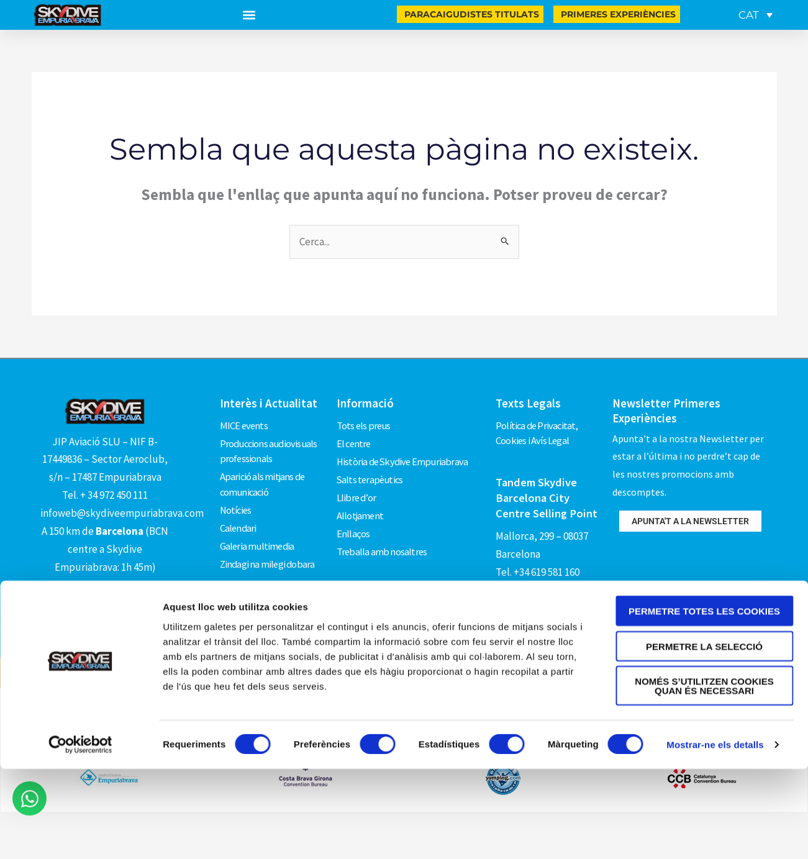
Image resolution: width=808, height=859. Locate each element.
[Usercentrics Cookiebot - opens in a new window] (80, 796)
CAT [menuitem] (748, 15)
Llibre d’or (357, 487)
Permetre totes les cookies (704, 662)
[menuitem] (755, 15)
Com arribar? (105, 590)
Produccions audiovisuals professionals (271, 448)
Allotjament (360, 503)
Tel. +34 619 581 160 (537, 568)
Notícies (237, 503)
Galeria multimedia (258, 535)
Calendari (239, 519)
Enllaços (353, 519)
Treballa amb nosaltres (382, 535)
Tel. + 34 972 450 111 (105, 495)
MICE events (244, 424)
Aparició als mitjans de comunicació (263, 479)
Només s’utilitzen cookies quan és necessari (704, 737)
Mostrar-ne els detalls (714, 796)
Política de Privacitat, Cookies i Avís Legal (538, 432)
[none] (753, 15)
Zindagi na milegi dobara (268, 551)
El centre (355, 440)
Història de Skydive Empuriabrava (404, 456)
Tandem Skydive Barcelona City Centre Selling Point (547, 495)
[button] (249, 15)
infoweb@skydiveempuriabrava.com (122, 513)
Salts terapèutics (371, 471)
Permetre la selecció (704, 697)
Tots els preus (365, 424)
